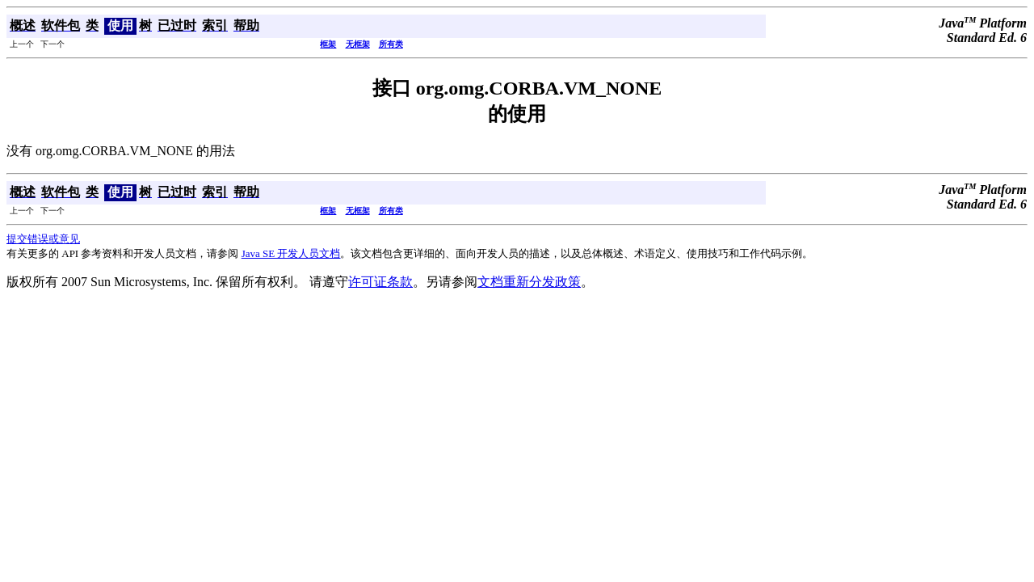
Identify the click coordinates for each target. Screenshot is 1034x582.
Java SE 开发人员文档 (291, 253)
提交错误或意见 (43, 239)
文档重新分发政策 (529, 282)
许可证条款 (380, 282)
